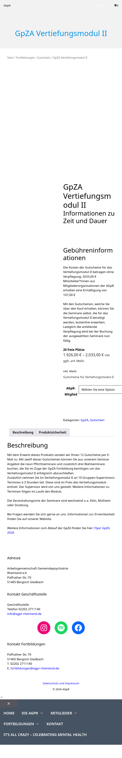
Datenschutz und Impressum (61, 683)
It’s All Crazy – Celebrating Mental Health (45, 734)
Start (10, 58)
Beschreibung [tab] (23, 432)
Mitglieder (66, 713)
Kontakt (55, 723)
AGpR (7, 5)
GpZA (84, 420)
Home (9, 713)
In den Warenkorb (82, 408)
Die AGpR (34, 713)
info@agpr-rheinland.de (24, 614)
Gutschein (43, 58)
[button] (1, 697)
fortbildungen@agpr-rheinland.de (34, 668)
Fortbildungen (25, 58)
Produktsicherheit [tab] (52, 432)
